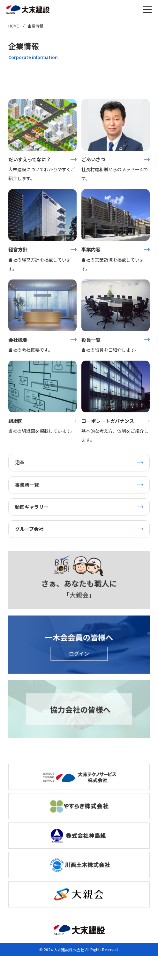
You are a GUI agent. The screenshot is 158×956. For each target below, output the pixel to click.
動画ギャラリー (32, 506)
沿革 (20, 462)
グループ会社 (29, 528)
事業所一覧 (27, 484)
